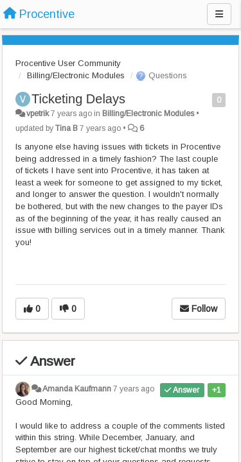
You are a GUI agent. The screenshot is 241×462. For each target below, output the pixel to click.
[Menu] (219, 14)
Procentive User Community (68, 63)
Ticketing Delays (78, 99)
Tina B (66, 128)
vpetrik (37, 113)
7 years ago (133, 388)
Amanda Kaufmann (76, 388)
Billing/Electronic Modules (76, 75)
